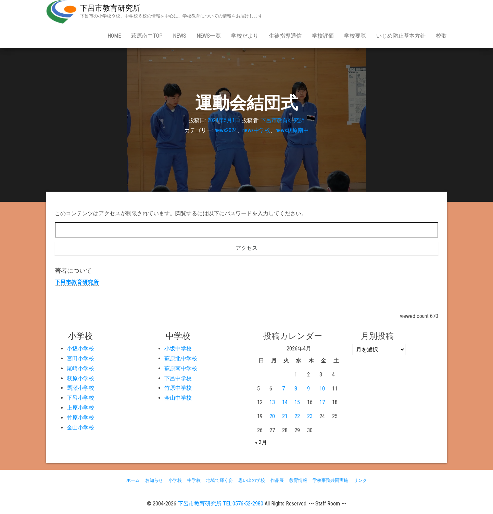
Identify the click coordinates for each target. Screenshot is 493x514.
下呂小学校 (80, 398)
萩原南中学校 (180, 368)
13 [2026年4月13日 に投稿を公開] (272, 402)
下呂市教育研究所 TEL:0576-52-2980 (220, 503)
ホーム (133, 480)
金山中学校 (178, 398)
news (179, 36)
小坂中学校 (178, 348)
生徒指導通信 (285, 36)
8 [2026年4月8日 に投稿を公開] (295, 388)
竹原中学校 (178, 388)
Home (114, 36)
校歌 (441, 36)
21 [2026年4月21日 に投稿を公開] (285, 416)
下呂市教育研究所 (110, 8)
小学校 (175, 480)
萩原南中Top (147, 36)
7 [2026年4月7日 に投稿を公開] (283, 388)
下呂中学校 (178, 378)
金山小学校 (80, 427)
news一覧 (209, 36)
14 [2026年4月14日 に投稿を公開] (285, 402)
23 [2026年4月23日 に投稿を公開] (310, 416)
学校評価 (323, 36)
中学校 (194, 480)
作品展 (277, 480)
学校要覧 (355, 36)
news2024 (226, 130)
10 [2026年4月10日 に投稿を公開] (322, 388)
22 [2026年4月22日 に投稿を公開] (297, 416)
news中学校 (256, 130)
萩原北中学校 (180, 358)
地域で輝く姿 (219, 480)
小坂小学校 (80, 348)
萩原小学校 (80, 378)
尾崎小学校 (80, 368)
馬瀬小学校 (80, 388)
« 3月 (261, 442)
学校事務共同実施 (330, 480)
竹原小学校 (80, 417)
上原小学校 (80, 407)
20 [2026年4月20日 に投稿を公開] (272, 416)
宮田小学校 (80, 358)
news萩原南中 (292, 130)
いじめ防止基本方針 (401, 36)
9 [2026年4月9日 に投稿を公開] (308, 388)
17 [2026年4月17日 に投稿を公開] (322, 402)
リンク (360, 480)
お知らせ (154, 480)
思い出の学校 (251, 480)
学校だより (244, 36)
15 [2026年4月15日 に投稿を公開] (297, 402)
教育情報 (298, 480)
